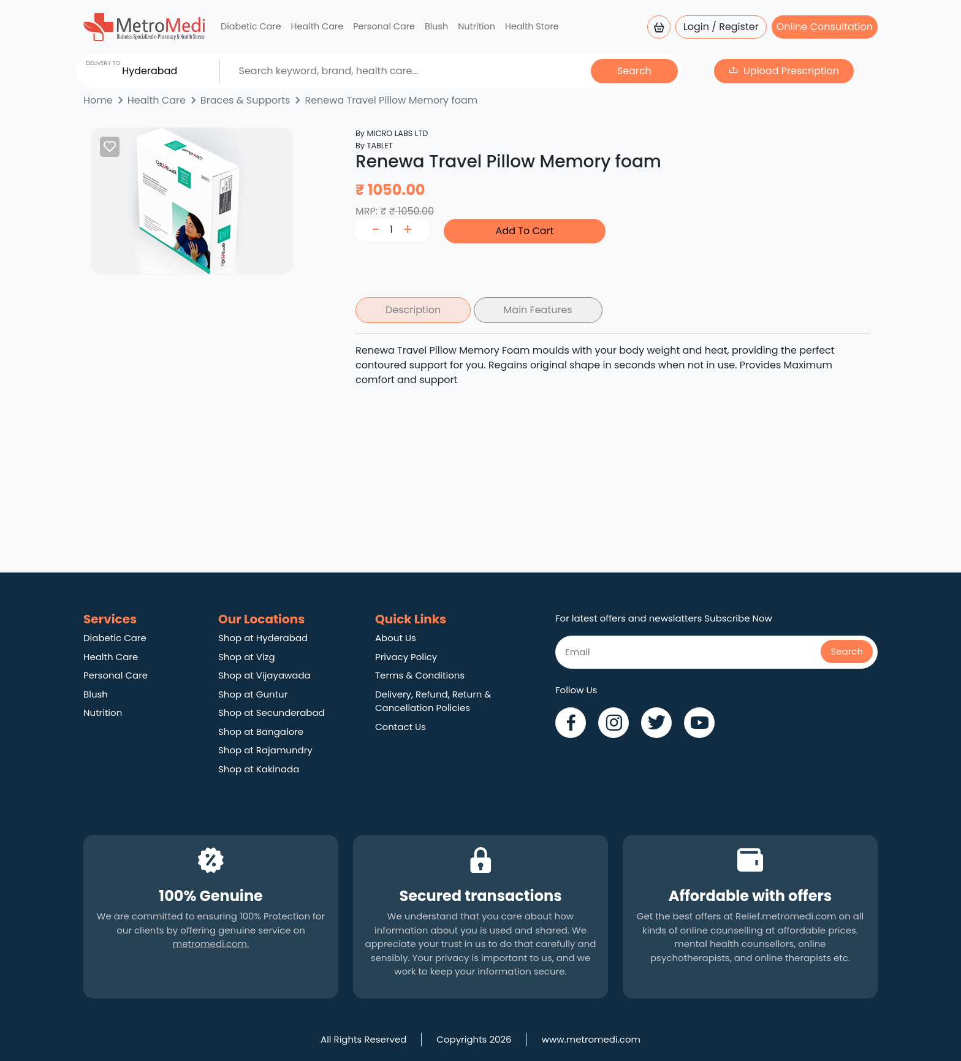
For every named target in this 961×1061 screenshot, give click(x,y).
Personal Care (384, 26)
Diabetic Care (251, 26)
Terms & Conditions (420, 675)
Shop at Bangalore (260, 731)
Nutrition (476, 26)
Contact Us (400, 726)
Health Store (532, 26)
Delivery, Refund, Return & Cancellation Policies (433, 701)
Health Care (317, 26)
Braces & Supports (245, 100)
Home (98, 100)
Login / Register (721, 27)
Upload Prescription (791, 71)
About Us (395, 637)
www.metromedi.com (591, 1039)
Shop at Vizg (246, 656)
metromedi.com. (211, 943)
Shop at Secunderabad (271, 712)
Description (413, 310)
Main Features (538, 310)
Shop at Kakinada (258, 768)
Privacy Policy (406, 656)
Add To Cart (525, 231)
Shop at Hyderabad (263, 637)
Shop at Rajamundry (265, 749)
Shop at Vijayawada (264, 675)
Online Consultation (825, 27)
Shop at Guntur (252, 694)
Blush (436, 26)
